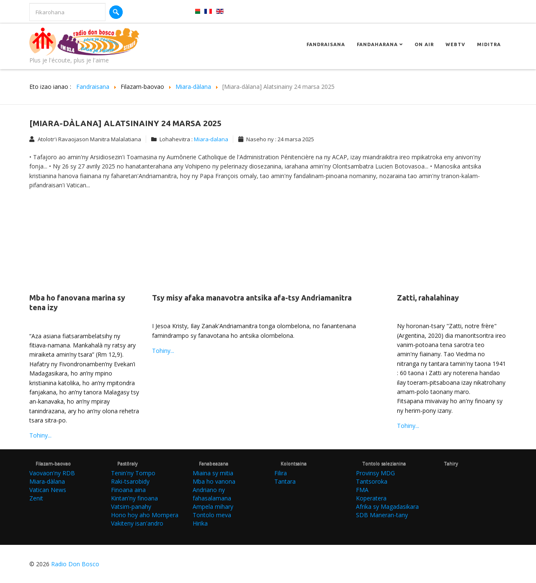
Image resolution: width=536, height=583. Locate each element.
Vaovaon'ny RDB (52, 473)
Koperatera (371, 498)
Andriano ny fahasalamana (212, 494)
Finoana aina (128, 490)
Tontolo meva (212, 515)
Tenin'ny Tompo (133, 473)
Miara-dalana (211, 139)
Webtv (455, 44)
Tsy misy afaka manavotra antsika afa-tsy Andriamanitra (252, 297)
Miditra (489, 44)
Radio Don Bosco (75, 564)
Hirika (200, 523)
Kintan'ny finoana (134, 498)
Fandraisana (326, 44)
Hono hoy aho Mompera (144, 515)
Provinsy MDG (375, 473)
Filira (280, 473)
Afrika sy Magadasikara (387, 506)
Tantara (285, 481)
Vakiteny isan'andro (137, 523)
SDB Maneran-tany (382, 515)
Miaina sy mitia (213, 473)
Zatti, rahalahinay (428, 297)
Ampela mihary (213, 506)
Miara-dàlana (47, 481)
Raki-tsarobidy (130, 481)
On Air (424, 44)
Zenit (36, 498)
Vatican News (47, 490)
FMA (362, 490)
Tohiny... (40, 435)
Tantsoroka (371, 481)
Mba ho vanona (214, 481)
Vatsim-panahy (131, 506)
